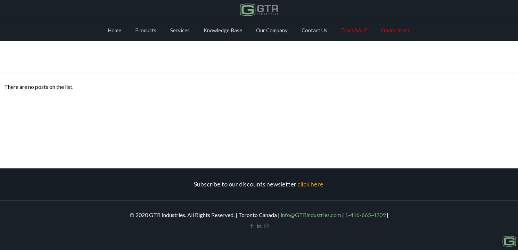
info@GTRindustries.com (311, 214)
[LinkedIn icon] (259, 226)
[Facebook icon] (251, 226)
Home (259, 58)
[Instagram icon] (266, 226)
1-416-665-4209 (365, 214)
